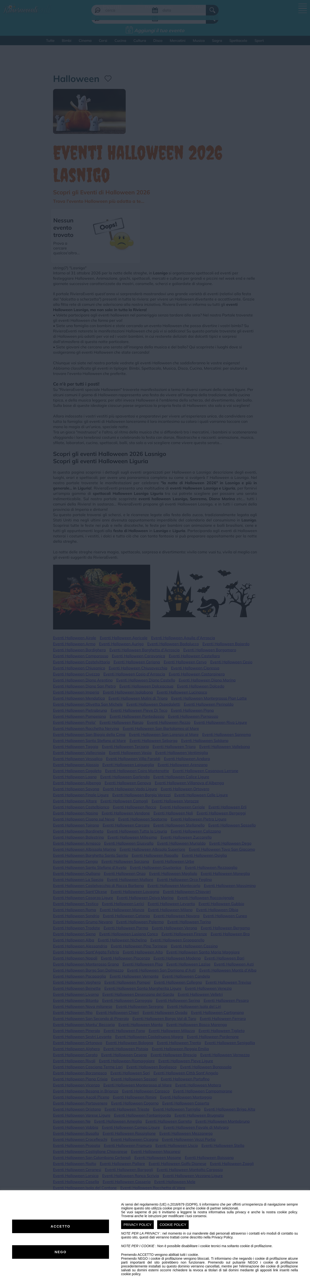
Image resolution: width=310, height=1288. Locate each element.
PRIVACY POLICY (137, 1225)
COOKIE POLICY (173, 1225)
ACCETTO (60, 1226)
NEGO (60, 1252)
